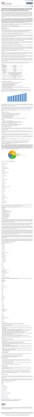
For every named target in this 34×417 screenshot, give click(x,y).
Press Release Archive (7, 414)
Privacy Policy (27, 414)
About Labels (13, 6)
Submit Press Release (12, 414)
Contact (17, 6)
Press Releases (8, 6)
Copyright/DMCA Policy (22, 414)
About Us (20, 6)
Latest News (3, 6)
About (3, 414)
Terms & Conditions (17, 414)
